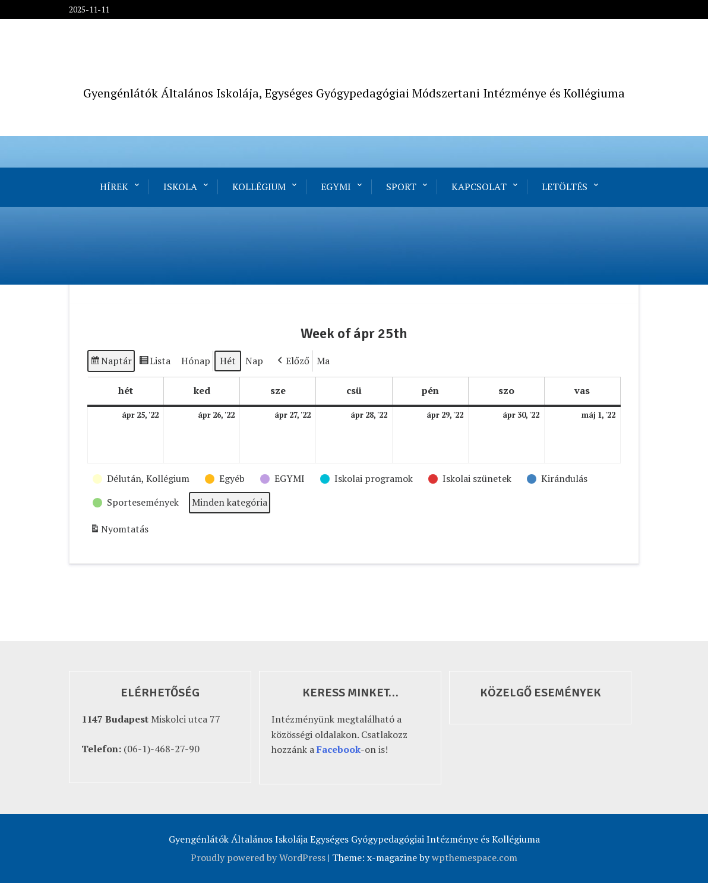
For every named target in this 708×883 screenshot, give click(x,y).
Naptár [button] (111, 363)
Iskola (180, 186)
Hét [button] (228, 360)
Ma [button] (323, 360)
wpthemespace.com (474, 857)
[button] (292, 361)
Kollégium (259, 186)
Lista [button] (154, 363)
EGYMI (336, 186)
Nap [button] (254, 360)
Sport (401, 186)
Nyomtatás (119, 531)
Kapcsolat (479, 186)
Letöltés (564, 186)
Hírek (114, 186)
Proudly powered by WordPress (258, 857)
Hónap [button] (195, 360)
